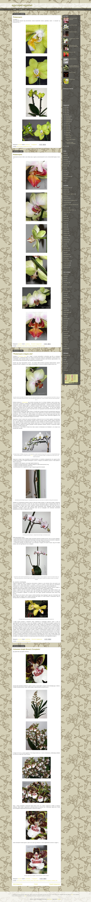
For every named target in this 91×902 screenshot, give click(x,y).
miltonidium (65, 248)
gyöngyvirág (65, 291)
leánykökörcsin (66, 305)
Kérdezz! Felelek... (73, 58)
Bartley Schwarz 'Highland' (68, 194)
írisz (64, 346)
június (67, 125)
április (67, 128)
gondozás (19, 641)
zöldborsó (65, 342)
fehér (18, 146)
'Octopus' (65, 189)
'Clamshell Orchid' (67, 187)
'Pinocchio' (65, 191)
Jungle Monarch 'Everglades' (45, 880)
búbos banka (66, 355)
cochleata (65, 229)
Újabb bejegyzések (17, 884)
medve (64, 365)
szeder (64, 333)
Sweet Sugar (66, 212)
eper (64, 284)
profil (36, 9)
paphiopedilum (66, 263)
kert (26, 9)
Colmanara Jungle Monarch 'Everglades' (26, 649)
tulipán (64, 337)
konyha (31, 9)
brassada (65, 220)
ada (64, 214)
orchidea (20, 9)
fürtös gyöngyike (66, 286)
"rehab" (31, 455)
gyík (64, 357)
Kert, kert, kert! (72, 52)
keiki (64, 243)
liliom (64, 308)
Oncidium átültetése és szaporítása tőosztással (74, 66)
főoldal (14, 9)
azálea (64, 276)
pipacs (64, 325)
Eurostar (65, 196)
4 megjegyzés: (35, 878)
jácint (64, 299)
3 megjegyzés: (34, 144)
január (67, 134)
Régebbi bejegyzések (54, 884)
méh (64, 368)
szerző (72, 894)
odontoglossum (66, 256)
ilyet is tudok (66, 161)
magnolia (65, 310)
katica (64, 361)
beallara (65, 216)
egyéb (64, 153)
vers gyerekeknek (67, 176)
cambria (24, 880)
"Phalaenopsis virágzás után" (23, 354)
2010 (66, 114)
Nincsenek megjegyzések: (36, 343)
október (67, 117)
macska (65, 363)
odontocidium (66, 254)
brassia (64, 222)
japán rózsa (65, 297)
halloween (65, 157)
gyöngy (64, 155)
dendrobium (65, 235)
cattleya (65, 227)
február (67, 132)
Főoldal (36, 884)
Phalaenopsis (17, 17)
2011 (66, 112)
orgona (64, 322)
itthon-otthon (66, 163)
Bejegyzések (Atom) (39, 887)
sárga (30, 146)
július (67, 123)
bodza (64, 278)
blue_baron (49, 899)
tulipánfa (65, 339)
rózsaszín (40, 345)
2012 (66, 110)
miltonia (65, 246)
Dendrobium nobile (73, 25)
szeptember (68, 119)
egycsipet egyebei (22, 5)
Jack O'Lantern (72, 72)
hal (64, 359)
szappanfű (65, 331)
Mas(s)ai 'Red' (66, 202)
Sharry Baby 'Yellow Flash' (68, 210)
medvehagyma (66, 312)
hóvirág (64, 293)
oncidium (65, 258)
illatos (37, 880)
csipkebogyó (66, 282)
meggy (64, 314)
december (68, 116)
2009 (66, 146)
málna (64, 316)
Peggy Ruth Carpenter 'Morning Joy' (70, 204)
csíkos (20, 345)
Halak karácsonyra (73, 31)
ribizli (64, 327)
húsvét (64, 159)
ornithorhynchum (66, 260)
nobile (64, 252)
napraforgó (65, 318)
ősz (64, 180)
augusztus (68, 121)
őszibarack (65, 348)
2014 (66, 107)
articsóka (65, 274)
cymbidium (65, 233)
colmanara (28, 880)
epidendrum (65, 239)
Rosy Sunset (66, 207)
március (67, 130)
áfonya (64, 344)
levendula (65, 303)
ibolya (64, 295)
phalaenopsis (26, 146)
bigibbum (65, 218)
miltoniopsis (65, 250)
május (67, 127)
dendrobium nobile (22, 356)
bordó (18, 345)
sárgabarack (66, 335)
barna (18, 880)
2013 (66, 109)
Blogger (59, 899)
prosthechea (66, 267)
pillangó (65, 370)
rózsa (64, 329)
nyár (64, 170)
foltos (26, 345)
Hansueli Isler (66, 198)
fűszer (64, 289)
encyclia (65, 237)
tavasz (64, 174)
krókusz (65, 301)
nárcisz (64, 320)
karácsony (65, 165)
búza (64, 280)
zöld (56, 880)
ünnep (64, 178)
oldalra (25, 895)
